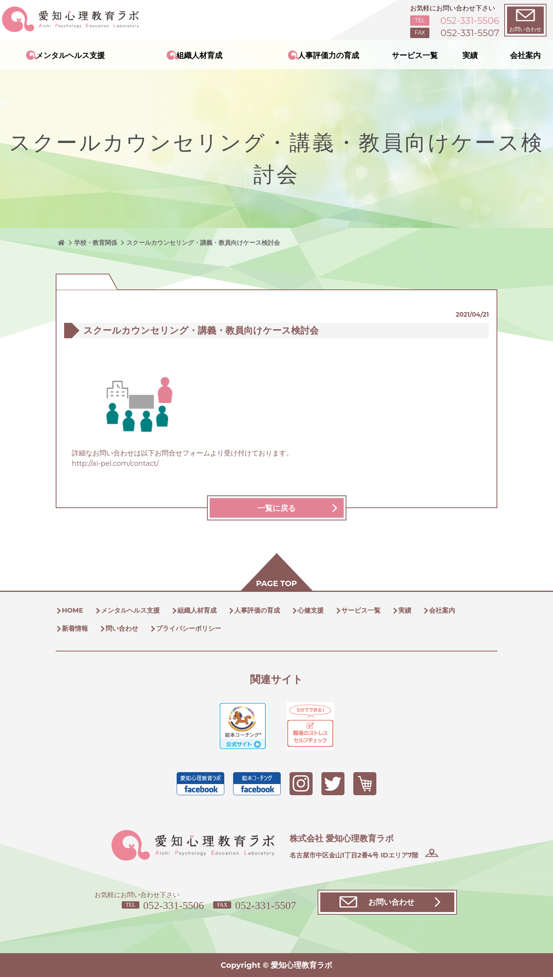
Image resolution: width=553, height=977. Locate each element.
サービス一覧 (415, 55)
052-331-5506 (173, 905)
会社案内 (525, 55)
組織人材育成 (199, 55)
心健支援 (311, 610)
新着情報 (75, 628)
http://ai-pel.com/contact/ (115, 463)
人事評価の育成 (257, 610)
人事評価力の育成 (328, 55)
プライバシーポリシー (188, 628)
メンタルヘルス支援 (70, 55)
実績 (470, 55)
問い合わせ (122, 628)
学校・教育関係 (95, 242)
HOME (72, 610)
